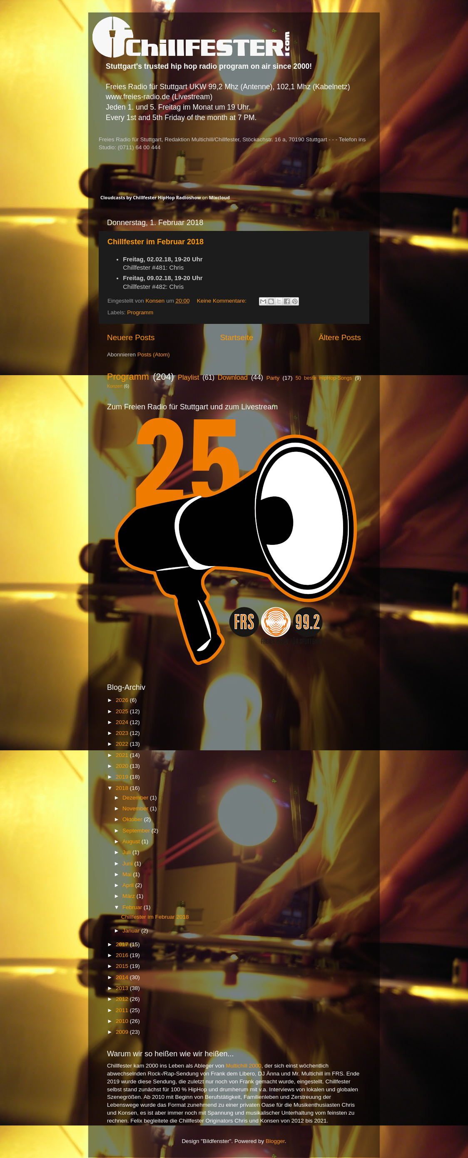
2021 (123, 755)
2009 (123, 1032)
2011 (123, 1010)
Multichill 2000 (243, 1066)
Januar (131, 930)
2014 (123, 977)
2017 (123, 944)
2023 (123, 733)
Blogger (275, 1141)
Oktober (133, 819)
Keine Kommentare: (222, 301)
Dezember (136, 798)
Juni (128, 863)
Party (273, 378)
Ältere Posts (340, 337)
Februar (133, 907)
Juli (127, 852)
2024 (123, 722)
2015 (123, 966)
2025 (123, 711)
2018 (123, 788)
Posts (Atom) (153, 354)
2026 (123, 700)
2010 (123, 1021)
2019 (123, 777)
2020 (123, 766)
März (129, 896)
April (128, 885)
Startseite (236, 337)
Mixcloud (219, 197)
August (132, 841)
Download (233, 377)
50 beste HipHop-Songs (324, 378)
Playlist (188, 377)
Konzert (114, 386)
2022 (123, 744)
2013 (123, 988)
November (136, 808)
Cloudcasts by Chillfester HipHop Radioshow (150, 197)
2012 (123, 999)
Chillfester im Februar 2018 (155, 242)
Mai (127, 874)
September (137, 830)
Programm (140, 312)
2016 (123, 955)
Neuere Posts (130, 337)
